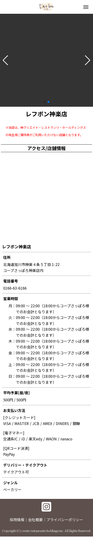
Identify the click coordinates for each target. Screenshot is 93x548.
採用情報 (17, 519)
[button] (5, 60)
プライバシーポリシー (64, 519)
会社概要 (35, 519)
